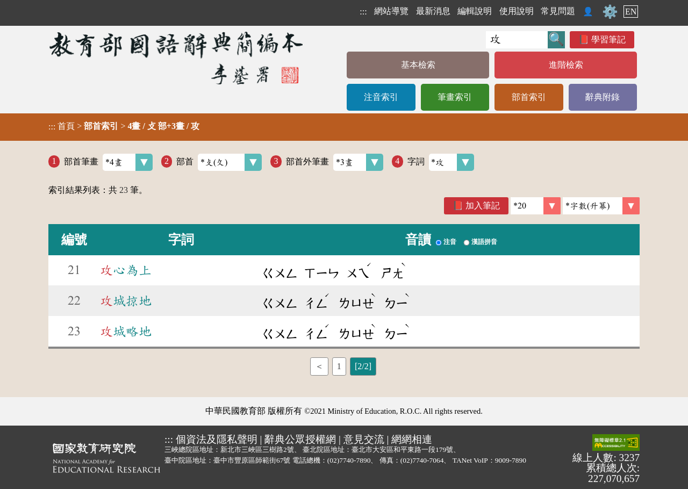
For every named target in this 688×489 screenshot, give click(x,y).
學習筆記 (608, 39)
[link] (601, 205)
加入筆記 (482, 205)
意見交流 (363, 439)
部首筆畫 (108, 162)
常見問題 (558, 11)
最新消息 (433, 11)
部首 (219, 162)
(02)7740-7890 (349, 460)
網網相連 (411, 439)
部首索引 (529, 97)
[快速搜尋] (517, 39)
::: (363, 11)
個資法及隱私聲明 (216, 439)
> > (123, 126)
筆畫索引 (455, 97)
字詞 (441, 162)
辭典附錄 (602, 97)
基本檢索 (418, 64)
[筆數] (536, 205)
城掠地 (126, 300)
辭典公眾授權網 (300, 439)
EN (630, 11)
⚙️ (610, 12)
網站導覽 (391, 11)
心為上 (126, 270)
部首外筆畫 (334, 162)
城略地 (126, 331)
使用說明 (516, 11)
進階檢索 (566, 64)
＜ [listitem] (319, 366)
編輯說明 (474, 11)
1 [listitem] (339, 366)
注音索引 (381, 97)
